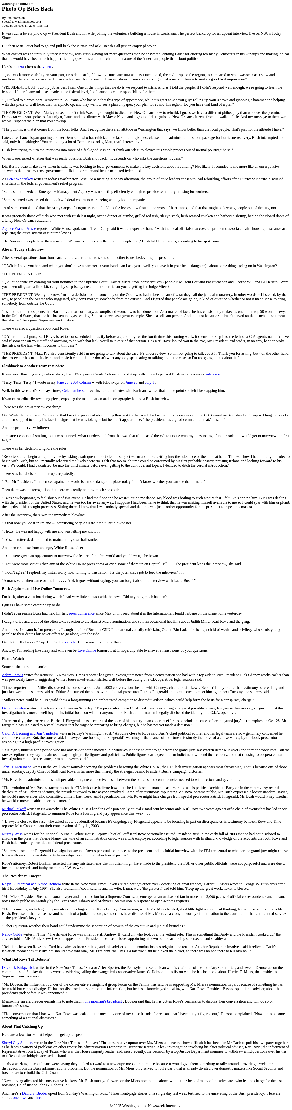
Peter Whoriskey (20, 179)
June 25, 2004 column (74, 382)
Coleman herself (74, 390)
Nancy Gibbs (12, 934)
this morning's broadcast (103, 1001)
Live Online (87, 650)
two (24, 1098)
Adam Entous (12, 675)
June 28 (131, 382)
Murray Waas (12, 834)
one (16, 1098)
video (46, 67)
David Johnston (14, 708)
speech (69, 642)
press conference (82, 613)
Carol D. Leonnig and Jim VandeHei (30, 733)
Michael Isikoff (14, 809)
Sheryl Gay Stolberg (17, 1043)
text (21, 67)
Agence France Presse (19, 229)
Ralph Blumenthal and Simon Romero (31, 884)
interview (213, 374)
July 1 (149, 382)
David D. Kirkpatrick (18, 967)
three (38, 1098)
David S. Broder (34, 1093)
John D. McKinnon (17, 767)
